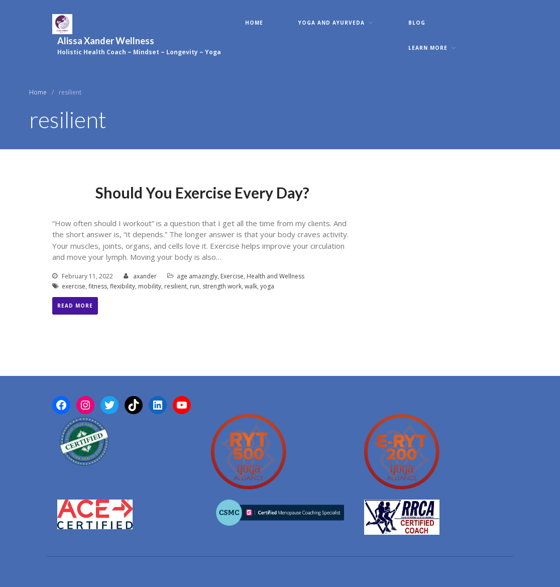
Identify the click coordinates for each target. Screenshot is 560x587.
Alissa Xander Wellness (105, 40)
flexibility (122, 286)
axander (145, 276)
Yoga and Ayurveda (331, 22)
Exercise (232, 276)
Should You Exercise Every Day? (202, 192)
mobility (149, 286)
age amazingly (197, 276)
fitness (97, 286)
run (194, 286)
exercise (73, 286)
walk (251, 286)
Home (254, 22)
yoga (267, 286)
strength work (222, 286)
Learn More (427, 47)
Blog (416, 22)
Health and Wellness (275, 276)
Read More (75, 305)
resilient (175, 286)
